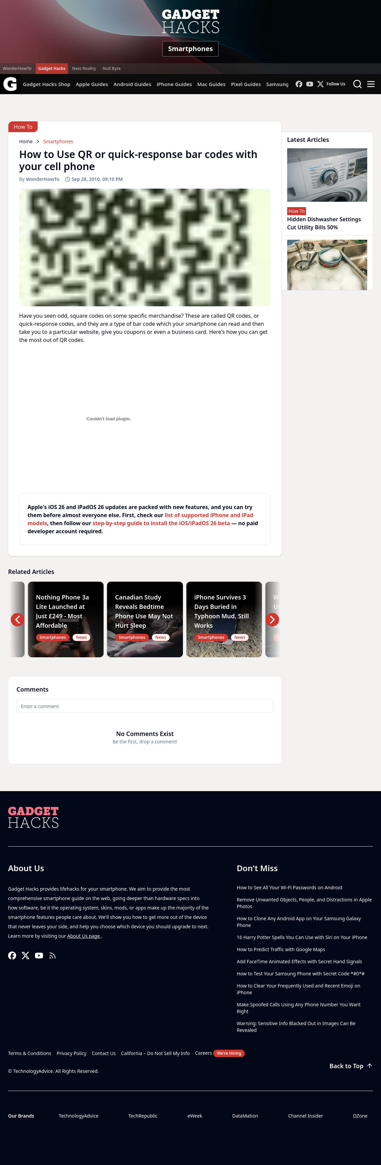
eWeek (194, 1116)
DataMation (245, 1116)
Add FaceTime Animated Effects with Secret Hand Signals (299, 961)
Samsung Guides (286, 84)
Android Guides (132, 84)
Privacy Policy (71, 1053)
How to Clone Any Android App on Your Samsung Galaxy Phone (299, 921)
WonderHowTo (17, 68)
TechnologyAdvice (79, 1116)
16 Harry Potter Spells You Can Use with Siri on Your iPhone (302, 937)
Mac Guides (211, 84)
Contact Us (104, 1053)
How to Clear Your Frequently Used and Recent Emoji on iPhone (298, 989)
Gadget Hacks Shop (46, 84)
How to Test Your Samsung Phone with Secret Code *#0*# (301, 973)
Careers (220, 1053)
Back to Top (351, 1066)
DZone (360, 1116)
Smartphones (190, 48)
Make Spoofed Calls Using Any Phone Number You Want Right (298, 1007)
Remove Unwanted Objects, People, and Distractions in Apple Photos (304, 902)
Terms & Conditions (29, 1053)
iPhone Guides (174, 84)
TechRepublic (143, 1116)
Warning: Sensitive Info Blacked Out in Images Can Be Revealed (296, 1026)
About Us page (84, 936)
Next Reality (84, 68)
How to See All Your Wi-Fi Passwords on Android (289, 887)
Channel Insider (305, 1116)
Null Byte (111, 68)
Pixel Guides (246, 84)
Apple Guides (92, 84)
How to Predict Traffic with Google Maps (281, 949)
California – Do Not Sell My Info (155, 1053)
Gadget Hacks (52, 68)
